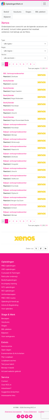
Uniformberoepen (8, 294)
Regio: (3, 47)
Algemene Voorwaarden (13, 412)
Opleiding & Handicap (10, 301)
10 (41, 68)
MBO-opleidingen (8, 266)
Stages (28, 12)
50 (47, 68)
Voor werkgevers (8, 336)
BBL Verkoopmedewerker (13, 73)
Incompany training (9, 284)
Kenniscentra (6, 346)
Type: (3, 40)
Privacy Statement (30, 412)
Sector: (4, 54)
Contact (4, 381)
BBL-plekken (40, 12)
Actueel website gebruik (11, 371)
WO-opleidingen (8, 291)
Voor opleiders (7, 309)
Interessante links (8, 395)
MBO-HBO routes (8, 298)
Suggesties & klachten (10, 392)
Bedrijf (6, 12)
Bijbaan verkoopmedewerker (15, 124)
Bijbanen (7, 17)
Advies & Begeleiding (9, 305)
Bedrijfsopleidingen (9, 280)
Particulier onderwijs (9, 276)
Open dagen (6, 350)
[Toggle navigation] (44, 3)
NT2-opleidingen (8, 287)
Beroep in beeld (7, 368)
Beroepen (5, 318)
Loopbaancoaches (8, 360)
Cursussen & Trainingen (10, 273)
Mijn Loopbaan (7, 357)
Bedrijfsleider (8, 81)
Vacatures (17, 12)
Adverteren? (6, 388)
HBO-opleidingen (8, 269)
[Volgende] (34, 64)
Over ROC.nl (6, 385)
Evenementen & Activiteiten (12, 353)
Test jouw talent (7, 364)
